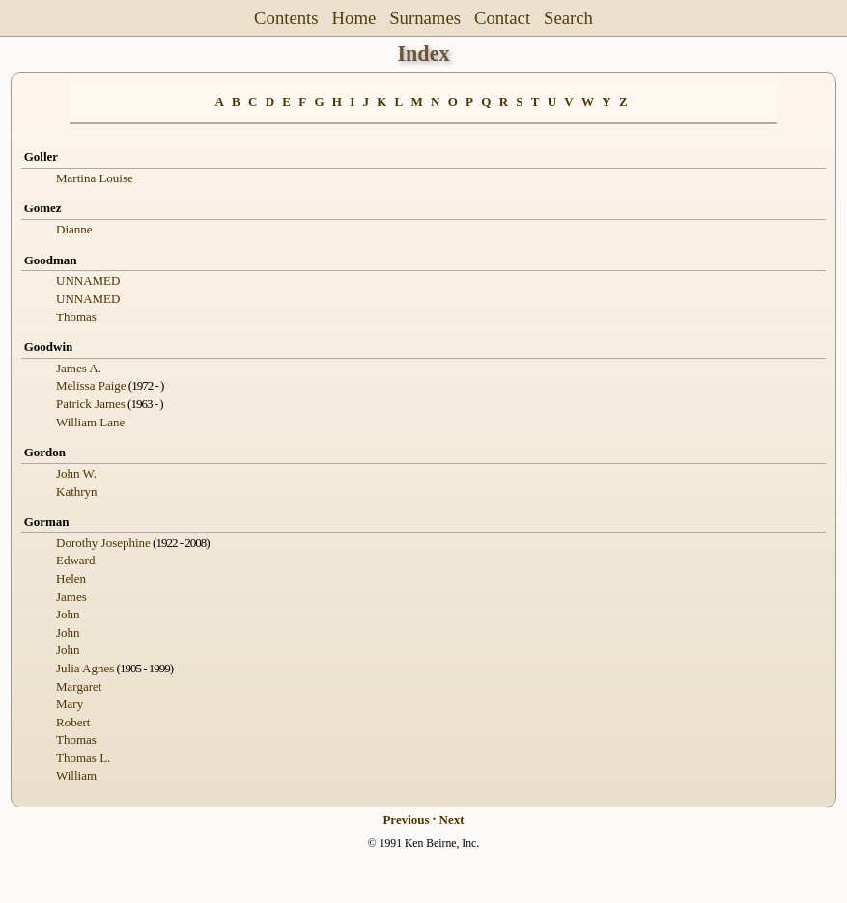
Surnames (425, 18)
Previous (405, 819)
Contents (286, 18)
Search (568, 18)
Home (354, 18)
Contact (502, 18)
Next (452, 819)
